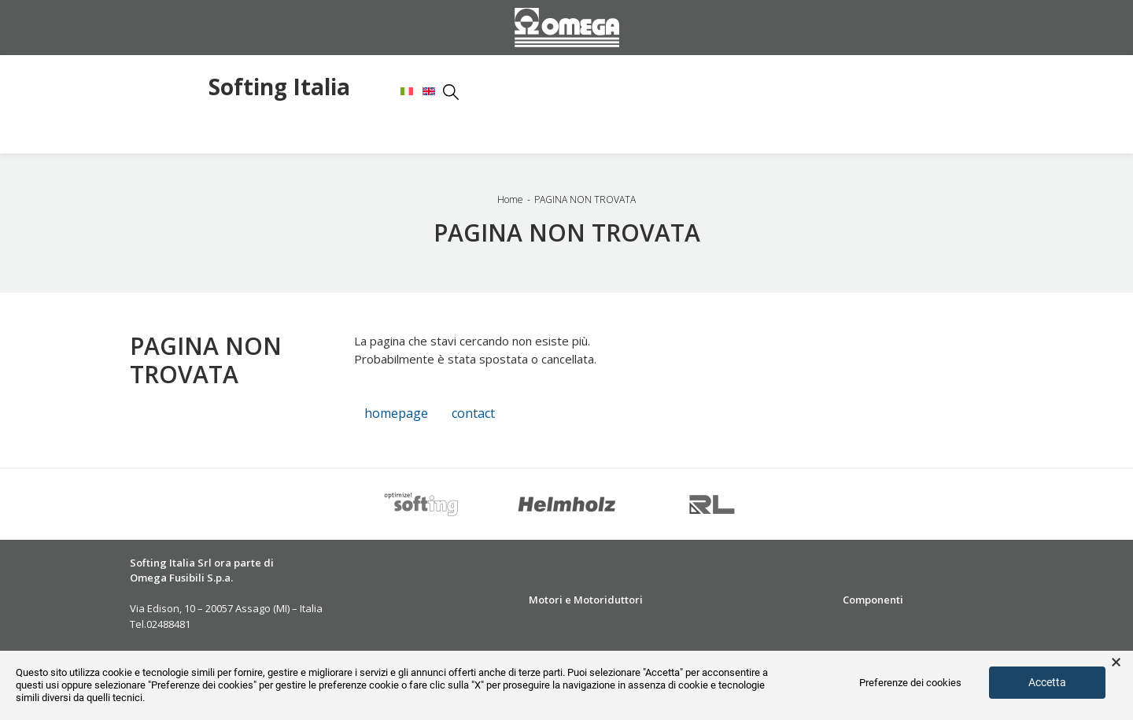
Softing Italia (279, 88)
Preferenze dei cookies (910, 683)
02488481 (168, 624)
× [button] (1116, 662)
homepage (396, 413)
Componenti (873, 600)
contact (473, 413)
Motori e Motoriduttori (586, 600)
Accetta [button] (1047, 682)
